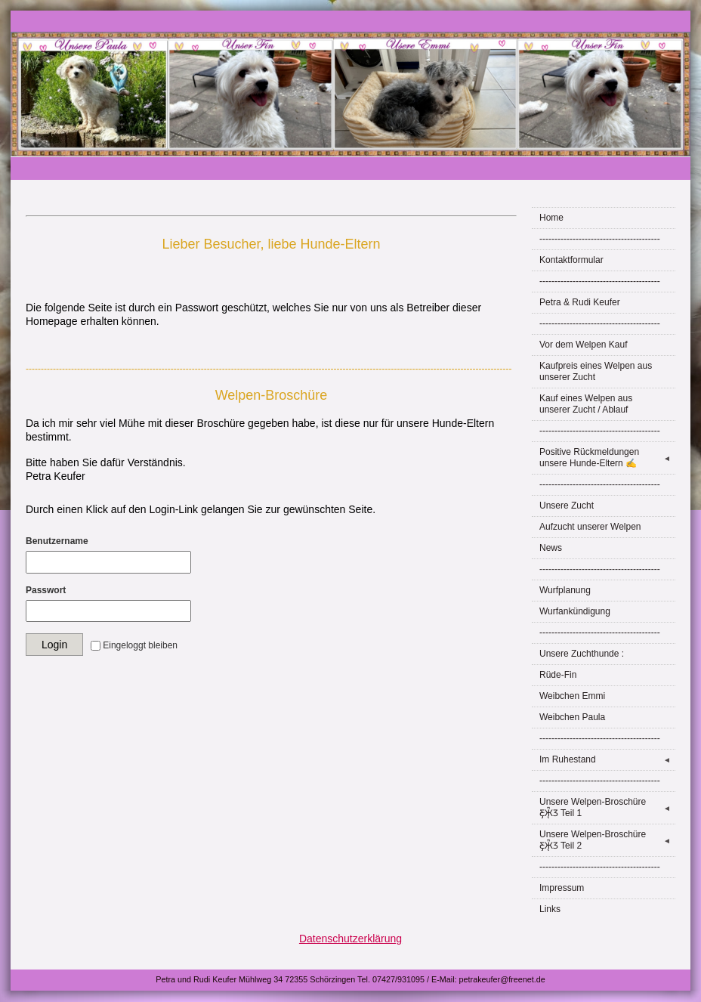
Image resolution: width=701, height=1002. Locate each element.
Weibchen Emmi (572, 696)
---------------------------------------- (599, 238)
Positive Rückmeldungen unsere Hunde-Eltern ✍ (607, 458)
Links (549, 909)
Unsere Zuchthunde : (581, 653)
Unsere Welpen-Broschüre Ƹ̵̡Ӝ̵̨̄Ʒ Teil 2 (607, 840)
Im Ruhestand (607, 759)
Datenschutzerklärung (350, 938)
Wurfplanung (565, 590)
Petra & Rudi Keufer (579, 302)
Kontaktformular (571, 260)
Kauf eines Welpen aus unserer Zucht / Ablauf (585, 404)
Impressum (561, 888)
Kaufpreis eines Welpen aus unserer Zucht (595, 371)
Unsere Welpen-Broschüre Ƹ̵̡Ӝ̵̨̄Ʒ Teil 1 (607, 807)
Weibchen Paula (572, 717)
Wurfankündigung (574, 611)
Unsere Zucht (566, 505)
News (550, 548)
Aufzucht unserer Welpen (590, 526)
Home (551, 217)
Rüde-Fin (557, 675)
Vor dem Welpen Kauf (583, 344)
